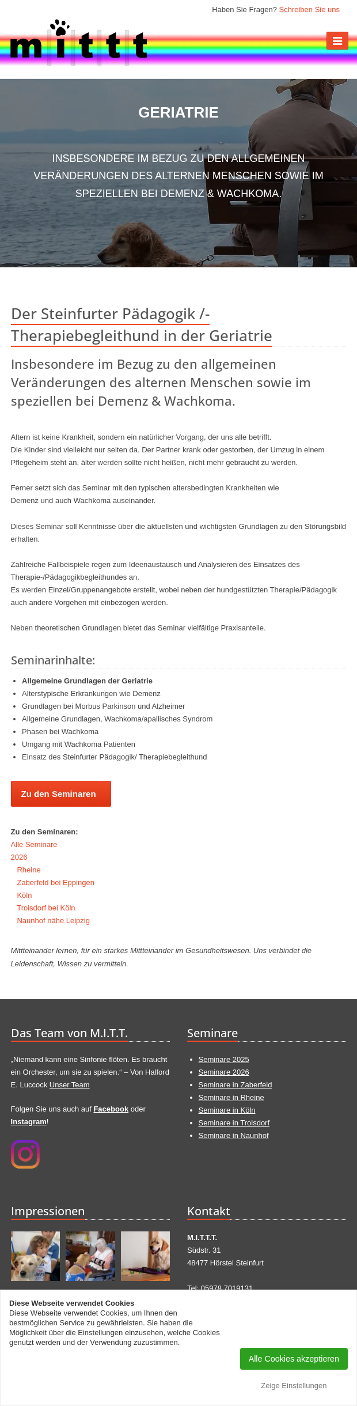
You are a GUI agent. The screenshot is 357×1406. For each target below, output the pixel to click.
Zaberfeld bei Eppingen (55, 882)
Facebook (110, 1109)
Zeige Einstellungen (293, 1385)
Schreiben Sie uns (309, 9)
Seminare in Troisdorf (234, 1122)
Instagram (29, 1121)
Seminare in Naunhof (234, 1135)
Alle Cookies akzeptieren (294, 1358)
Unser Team (70, 1084)
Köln (24, 895)
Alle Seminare (34, 844)
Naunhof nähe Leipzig (53, 920)
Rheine (28, 869)
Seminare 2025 (224, 1059)
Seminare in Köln (227, 1110)
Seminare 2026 (224, 1072)
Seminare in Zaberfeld (235, 1084)
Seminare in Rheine (231, 1097)
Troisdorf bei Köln (46, 908)
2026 (19, 857)
